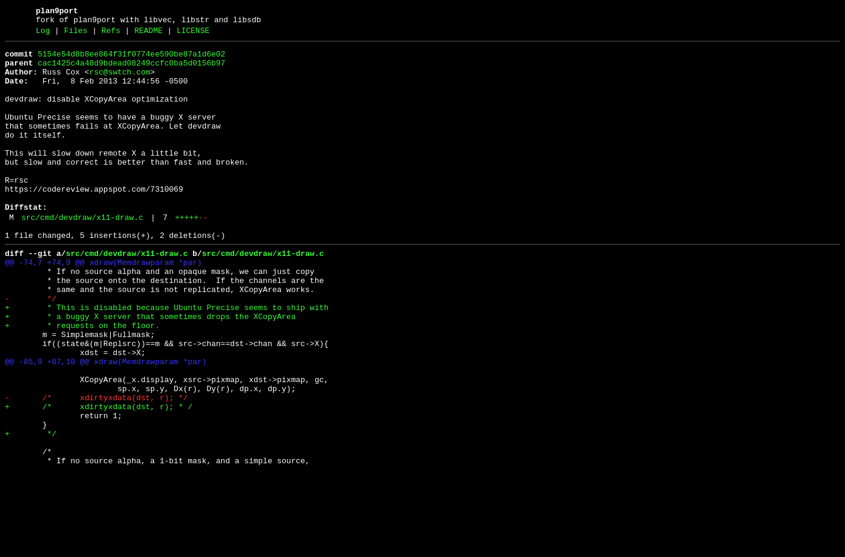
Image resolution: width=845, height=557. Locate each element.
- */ (31, 349)
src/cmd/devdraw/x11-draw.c (82, 255)
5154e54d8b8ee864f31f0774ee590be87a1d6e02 (132, 59)
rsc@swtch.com (119, 81)
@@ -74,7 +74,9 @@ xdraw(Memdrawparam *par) (103, 305)
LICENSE (193, 34)
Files (75, 34)
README (148, 34)
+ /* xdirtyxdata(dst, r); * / (98, 478)
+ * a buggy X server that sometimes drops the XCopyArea (150, 370)
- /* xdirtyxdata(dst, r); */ (96, 468)
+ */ (31, 511)
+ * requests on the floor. (82, 381)
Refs (111, 34)
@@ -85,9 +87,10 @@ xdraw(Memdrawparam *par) (105, 424)
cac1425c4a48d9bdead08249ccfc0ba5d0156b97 (132, 70)
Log (43, 34)
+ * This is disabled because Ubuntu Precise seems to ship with (166, 360)
